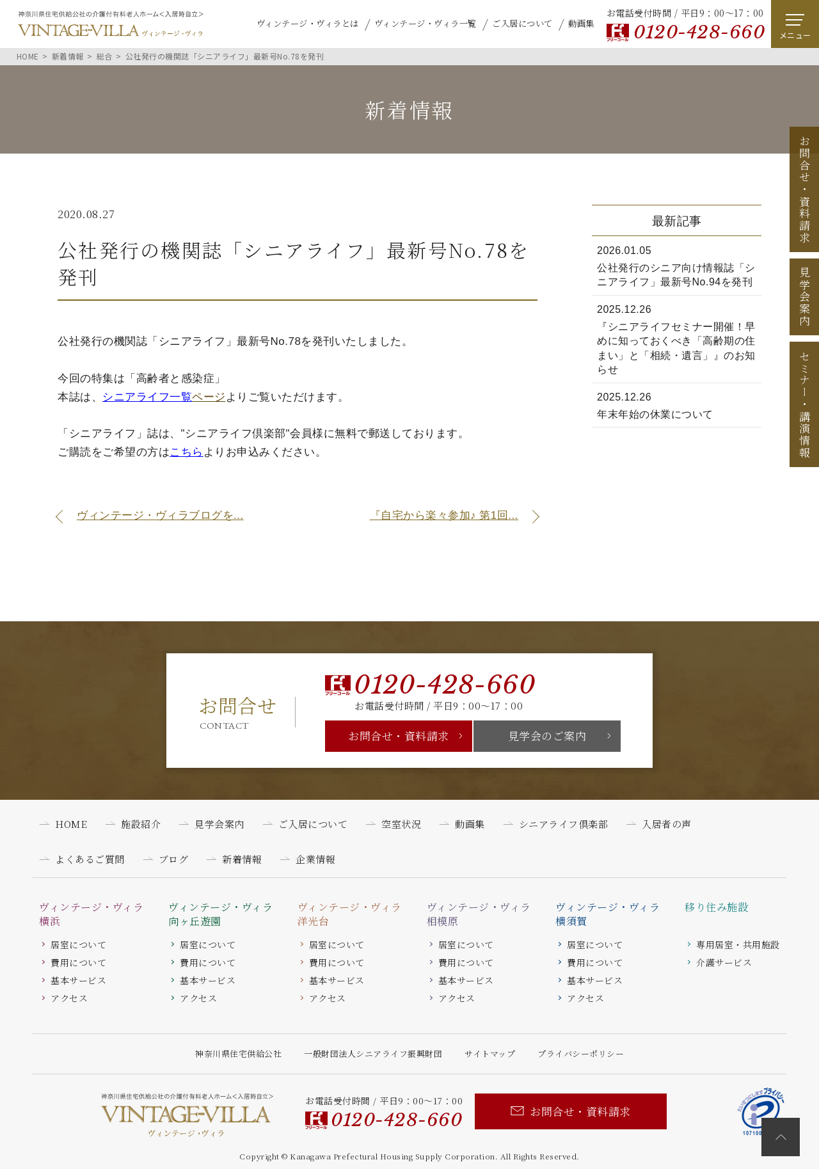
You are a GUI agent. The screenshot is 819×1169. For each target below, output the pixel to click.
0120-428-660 (699, 32)
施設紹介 (141, 824)
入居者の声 (667, 824)
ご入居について (522, 23)
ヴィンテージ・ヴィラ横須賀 (607, 914)
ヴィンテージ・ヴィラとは (308, 23)
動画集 (581, 23)
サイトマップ (490, 1053)
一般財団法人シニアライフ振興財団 (373, 1053)
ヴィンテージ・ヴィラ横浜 (91, 914)
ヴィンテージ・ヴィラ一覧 (425, 23)
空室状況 (401, 824)
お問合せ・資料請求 (398, 736)
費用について (78, 962)
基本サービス (78, 980)
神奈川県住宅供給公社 (238, 1053)
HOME (71, 824)
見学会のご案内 (547, 736)
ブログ (174, 859)
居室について (78, 944)
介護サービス (724, 962)
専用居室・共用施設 (738, 944)
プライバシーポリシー (580, 1053)
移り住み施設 (716, 907)
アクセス (69, 998)
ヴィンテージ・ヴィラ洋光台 (350, 914)
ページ (164, 397)
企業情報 (315, 859)
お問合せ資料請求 (805, 189)
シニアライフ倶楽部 (563, 824)
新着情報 (242, 859)
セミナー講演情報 (805, 404)
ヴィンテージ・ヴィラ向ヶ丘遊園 (220, 914)
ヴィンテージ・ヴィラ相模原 (479, 914)
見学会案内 (805, 297)
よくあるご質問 (90, 859)
